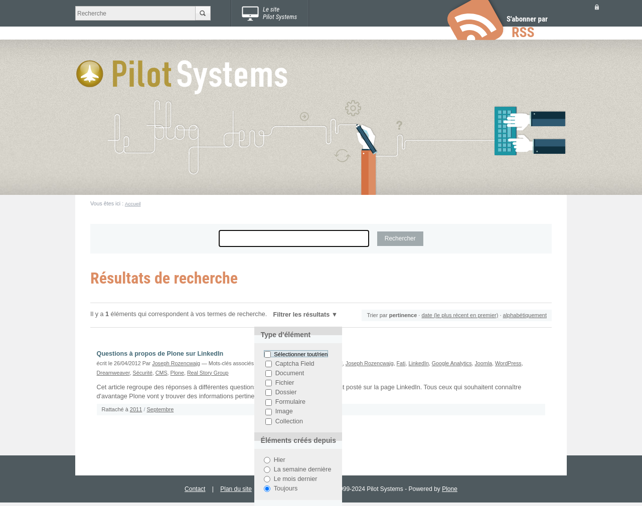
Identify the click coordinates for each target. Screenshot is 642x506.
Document (289, 373)
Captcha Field (294, 363)
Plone (177, 373)
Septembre (160, 409)
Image (284, 411)
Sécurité (142, 373)
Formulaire (290, 402)
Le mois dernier (295, 478)
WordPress (508, 363)
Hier (279, 459)
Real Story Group (208, 373)
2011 (136, 409)
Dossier (286, 392)
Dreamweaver (113, 373)
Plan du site (236, 488)
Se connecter (597, 7)
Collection (289, 421)
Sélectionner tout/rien (301, 354)
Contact (195, 488)
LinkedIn (418, 363)
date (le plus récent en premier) (459, 315)
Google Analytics (452, 363)
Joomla (483, 363)
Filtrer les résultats (301, 314)
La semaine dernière (303, 469)
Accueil (133, 203)
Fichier (284, 382)
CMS (161, 373)
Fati (401, 363)
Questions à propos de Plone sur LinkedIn (160, 353)
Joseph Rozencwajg (176, 363)
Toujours (286, 488)
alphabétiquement (525, 315)
